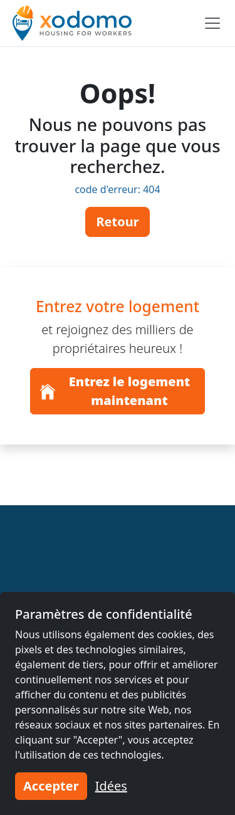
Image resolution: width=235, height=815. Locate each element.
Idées (111, 785)
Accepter (51, 785)
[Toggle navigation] (212, 23)
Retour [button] (117, 221)
